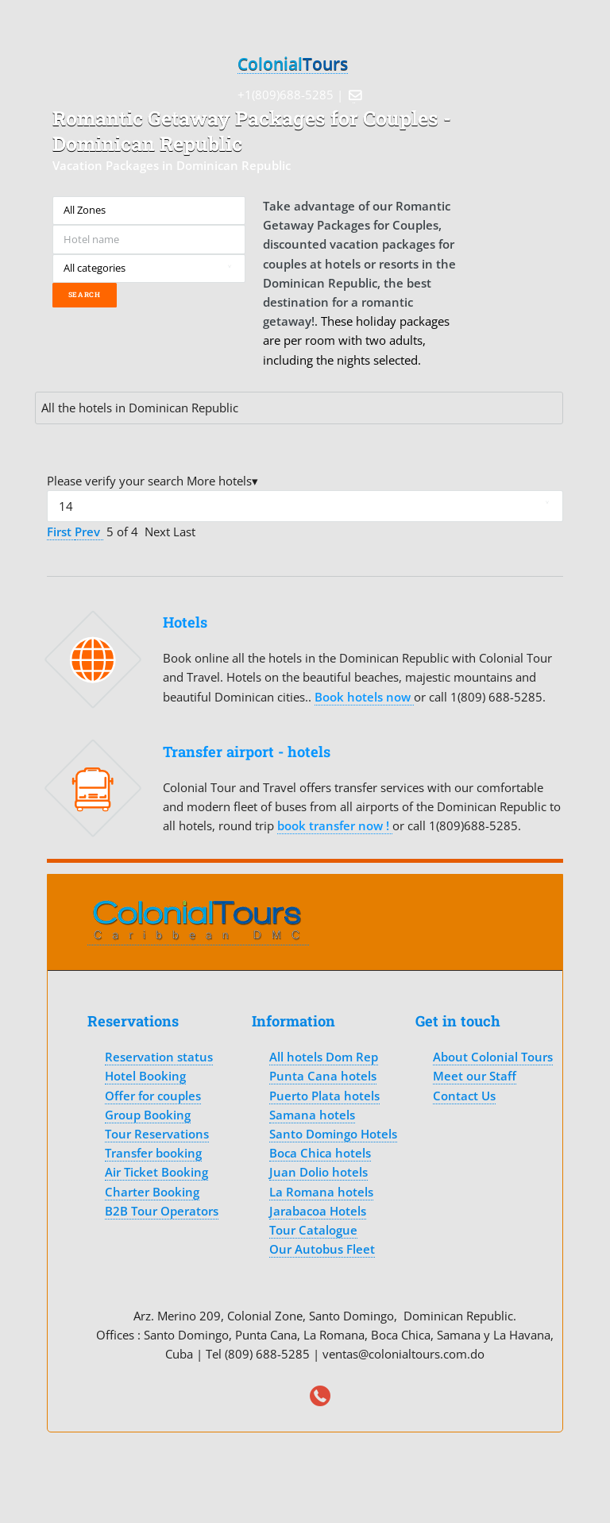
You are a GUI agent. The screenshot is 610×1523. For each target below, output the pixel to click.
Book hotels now (364, 697)
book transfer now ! (334, 825)
